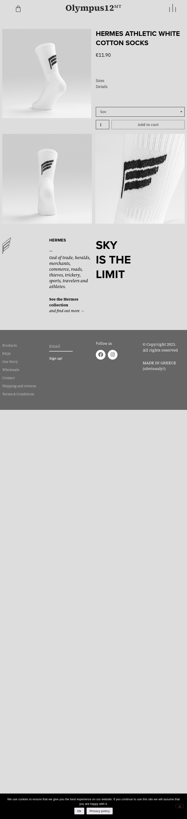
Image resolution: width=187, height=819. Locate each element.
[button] (140, 80)
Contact (8, 378)
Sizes (100, 80)
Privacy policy (100, 811)
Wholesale (10, 369)
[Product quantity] (102, 124)
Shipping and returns (19, 386)
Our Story (10, 361)
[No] (180, 806)
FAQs (6, 353)
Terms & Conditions (18, 394)
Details (102, 86)
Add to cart (148, 124)
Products (9, 345)
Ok (79, 811)
